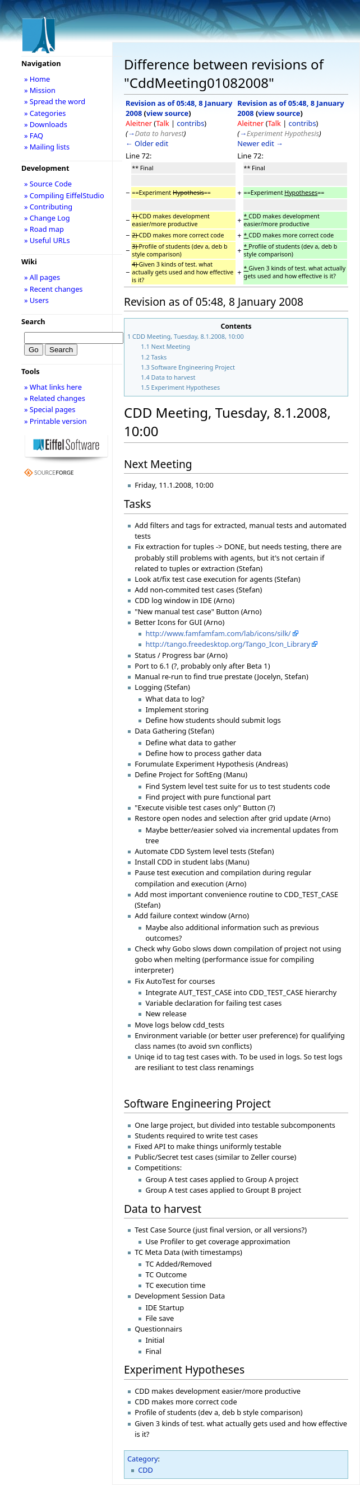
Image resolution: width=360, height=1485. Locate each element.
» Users (36, 300)
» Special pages (49, 409)
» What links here (53, 387)
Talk (162, 123)
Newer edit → (260, 143)
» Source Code (48, 184)
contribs (190, 123)
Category (142, 1459)
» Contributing (48, 207)
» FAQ (33, 135)
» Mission (40, 90)
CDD (145, 1470)
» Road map (44, 229)
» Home (37, 79)
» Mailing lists (47, 147)
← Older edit (147, 143)
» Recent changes (53, 289)
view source (167, 113)
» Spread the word (54, 101)
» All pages (42, 277)
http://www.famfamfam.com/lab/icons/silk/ (217, 633)
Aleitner (139, 123)
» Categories (45, 113)
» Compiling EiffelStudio (64, 195)
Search (33, 321)
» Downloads (45, 124)
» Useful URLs (47, 240)
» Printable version (55, 421)
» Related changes (54, 398)
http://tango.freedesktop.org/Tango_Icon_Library (227, 644)
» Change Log (47, 218)
